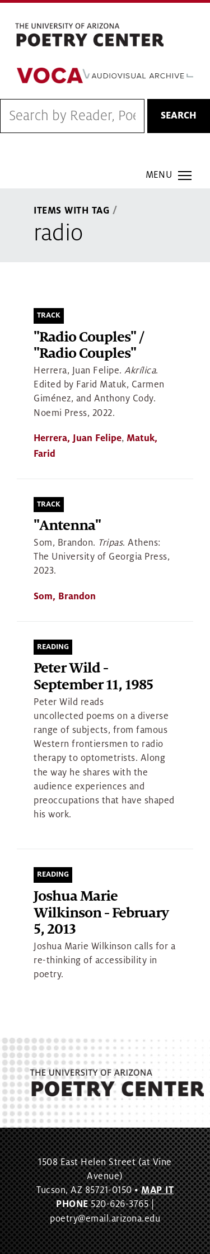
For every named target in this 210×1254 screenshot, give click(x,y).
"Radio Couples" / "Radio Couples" (88, 346)
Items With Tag (72, 211)
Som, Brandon (65, 596)
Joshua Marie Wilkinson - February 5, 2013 (101, 913)
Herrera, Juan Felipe (78, 438)
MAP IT (157, 1190)
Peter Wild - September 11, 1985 (93, 677)
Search (179, 116)
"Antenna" (67, 525)
